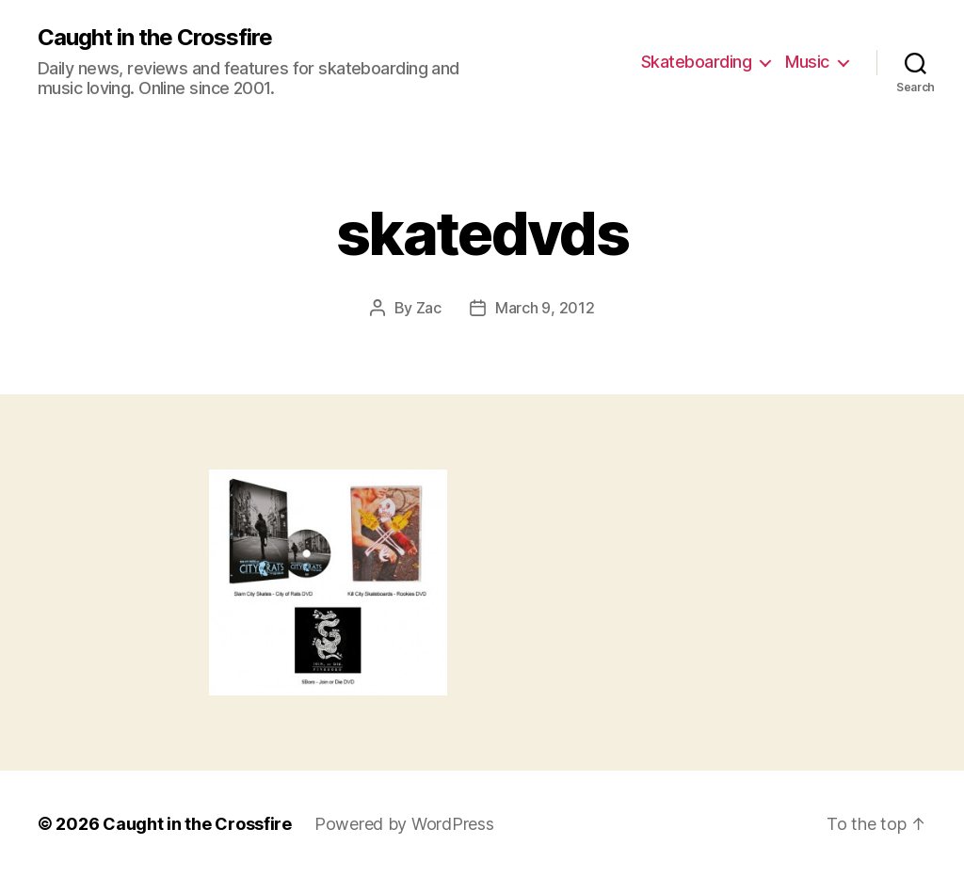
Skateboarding (696, 62)
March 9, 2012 (545, 307)
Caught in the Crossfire (155, 37)
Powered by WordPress (404, 824)
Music (807, 62)
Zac (429, 307)
